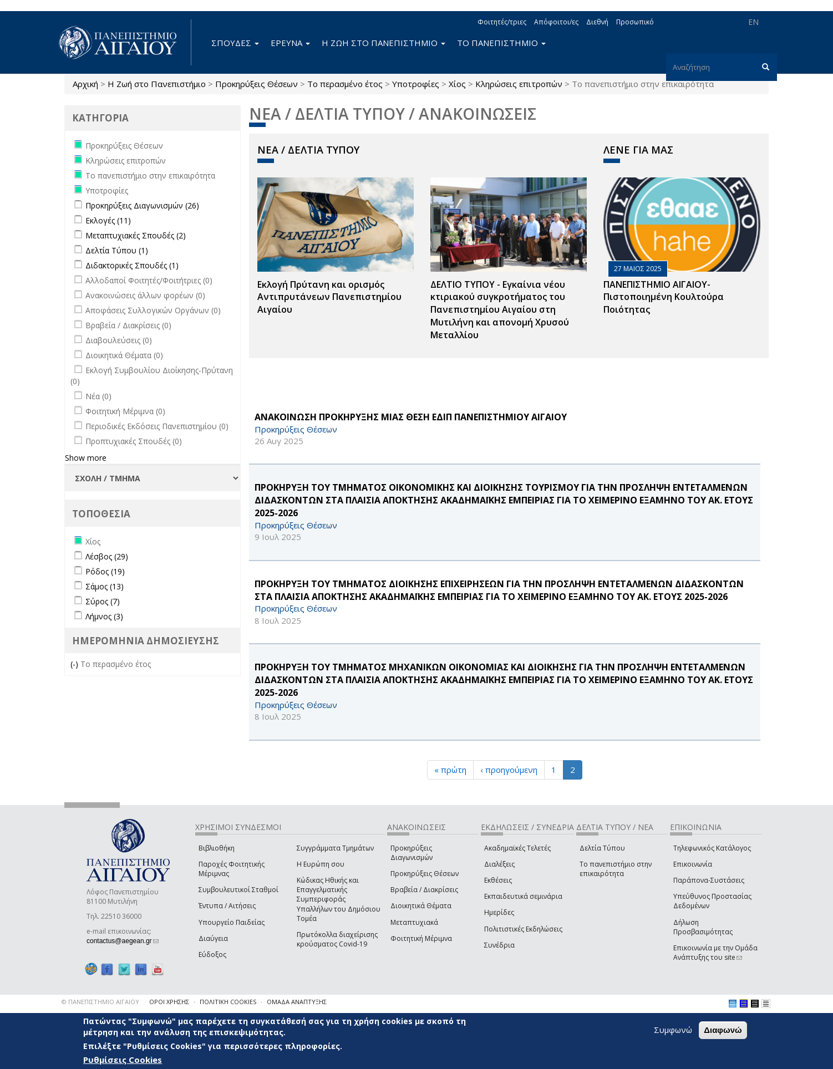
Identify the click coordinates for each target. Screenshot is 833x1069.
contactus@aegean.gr (123, 941)
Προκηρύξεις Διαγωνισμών (411, 852)
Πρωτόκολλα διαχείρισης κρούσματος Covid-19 (337, 939)
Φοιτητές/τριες (502, 22)
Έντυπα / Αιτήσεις (227, 905)
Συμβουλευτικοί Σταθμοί (238, 889)
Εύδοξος (212, 954)
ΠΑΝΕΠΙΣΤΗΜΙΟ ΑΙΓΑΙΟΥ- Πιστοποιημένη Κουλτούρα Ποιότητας (663, 297)
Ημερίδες (499, 912)
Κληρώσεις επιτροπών (518, 83)
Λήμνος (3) (104, 616)
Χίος (457, 83)
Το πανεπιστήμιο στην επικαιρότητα (616, 868)
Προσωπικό (635, 22)
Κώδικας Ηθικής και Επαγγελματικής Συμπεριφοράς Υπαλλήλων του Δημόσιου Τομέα (338, 899)
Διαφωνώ (723, 1030)
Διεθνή (597, 22)
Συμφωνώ (673, 1029)
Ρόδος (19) (105, 571)
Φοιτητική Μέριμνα (421, 938)
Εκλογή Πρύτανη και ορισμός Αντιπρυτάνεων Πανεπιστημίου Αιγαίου (329, 297)
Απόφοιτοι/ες (556, 22)
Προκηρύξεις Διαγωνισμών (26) (142, 205)
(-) (75, 664)
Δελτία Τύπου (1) (116, 250)
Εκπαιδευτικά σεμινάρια (523, 896)
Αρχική (85, 83)
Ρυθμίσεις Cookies (122, 1059)
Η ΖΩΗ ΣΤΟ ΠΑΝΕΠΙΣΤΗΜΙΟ (383, 42)
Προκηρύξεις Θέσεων (256, 83)
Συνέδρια (499, 945)
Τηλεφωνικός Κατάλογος (712, 848)
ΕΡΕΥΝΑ (290, 42)
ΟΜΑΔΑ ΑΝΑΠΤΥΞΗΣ (297, 1001)
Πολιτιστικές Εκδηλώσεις (523, 929)
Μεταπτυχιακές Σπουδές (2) (135, 235)
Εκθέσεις (498, 880)
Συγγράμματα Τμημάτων (335, 848)
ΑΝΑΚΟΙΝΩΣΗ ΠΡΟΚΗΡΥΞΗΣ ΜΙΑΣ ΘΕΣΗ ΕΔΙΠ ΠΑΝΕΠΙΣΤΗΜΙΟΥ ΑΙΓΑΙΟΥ (411, 417)
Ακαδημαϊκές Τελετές (517, 848)
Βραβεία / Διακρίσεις (424, 889)
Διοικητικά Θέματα (420, 905)
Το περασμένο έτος (345, 83)
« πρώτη (450, 769)
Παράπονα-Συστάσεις (708, 880)
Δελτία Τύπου (602, 848)
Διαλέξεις (499, 864)
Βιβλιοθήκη (217, 848)
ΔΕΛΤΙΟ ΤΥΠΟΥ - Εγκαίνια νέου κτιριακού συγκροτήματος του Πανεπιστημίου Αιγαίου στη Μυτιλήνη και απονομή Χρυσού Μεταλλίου (499, 309)
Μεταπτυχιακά (414, 922)
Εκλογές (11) (108, 220)
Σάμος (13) (104, 586)
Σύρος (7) (102, 601)
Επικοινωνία (692, 864)
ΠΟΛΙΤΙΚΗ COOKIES (228, 1001)
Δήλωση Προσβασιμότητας (703, 927)
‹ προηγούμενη (508, 769)
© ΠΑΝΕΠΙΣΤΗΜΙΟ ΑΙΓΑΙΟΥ (100, 1001)
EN (753, 22)
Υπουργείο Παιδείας (232, 922)
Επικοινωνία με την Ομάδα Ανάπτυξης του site (715, 952)
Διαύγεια (213, 938)
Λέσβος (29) (106, 556)
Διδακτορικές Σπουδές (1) (132, 265)
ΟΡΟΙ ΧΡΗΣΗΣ (169, 1001)
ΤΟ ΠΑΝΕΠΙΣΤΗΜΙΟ (501, 42)
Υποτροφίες (415, 83)
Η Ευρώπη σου (320, 864)
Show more (85, 457)
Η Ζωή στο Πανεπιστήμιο (157, 83)
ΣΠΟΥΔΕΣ (235, 42)
